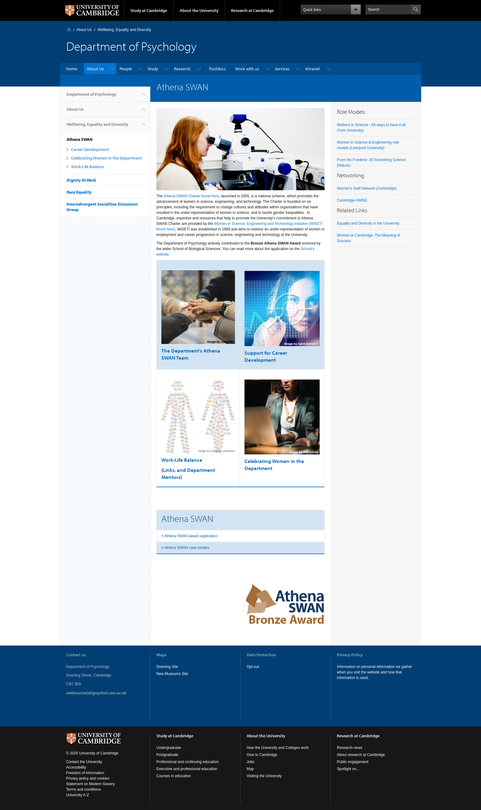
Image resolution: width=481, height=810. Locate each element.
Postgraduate (167, 755)
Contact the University (84, 762)
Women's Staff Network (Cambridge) (367, 188)
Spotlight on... (348, 769)
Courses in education (173, 776)
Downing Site (167, 667)
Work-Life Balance (87, 166)
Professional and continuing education (187, 762)
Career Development (90, 149)
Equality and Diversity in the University (368, 223)
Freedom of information (85, 773)
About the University (199, 10)
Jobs (250, 762)
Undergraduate (168, 748)
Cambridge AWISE (352, 200)
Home (68, 29)
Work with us (247, 68)
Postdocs (217, 68)
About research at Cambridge (361, 755)
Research (182, 68)
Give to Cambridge (262, 755)
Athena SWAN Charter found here (191, 196)
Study (153, 68)
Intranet (312, 68)
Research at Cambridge (252, 10)
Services (282, 68)
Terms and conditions (83, 789)
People (126, 68)
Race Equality (79, 192)
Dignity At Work (81, 180)
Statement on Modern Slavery (90, 784)
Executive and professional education (186, 769)
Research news (349, 748)
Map (250, 769)
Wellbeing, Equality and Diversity (124, 30)
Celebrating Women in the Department (106, 158)
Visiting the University (264, 776)
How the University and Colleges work (278, 748)
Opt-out (253, 667)
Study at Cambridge (148, 10)
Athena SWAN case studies (186, 548)
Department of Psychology (91, 96)
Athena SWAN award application (190, 536)
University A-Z (77, 795)
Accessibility (76, 767)
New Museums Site (172, 674)
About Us (84, 30)
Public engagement (352, 762)
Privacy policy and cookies (88, 778)
